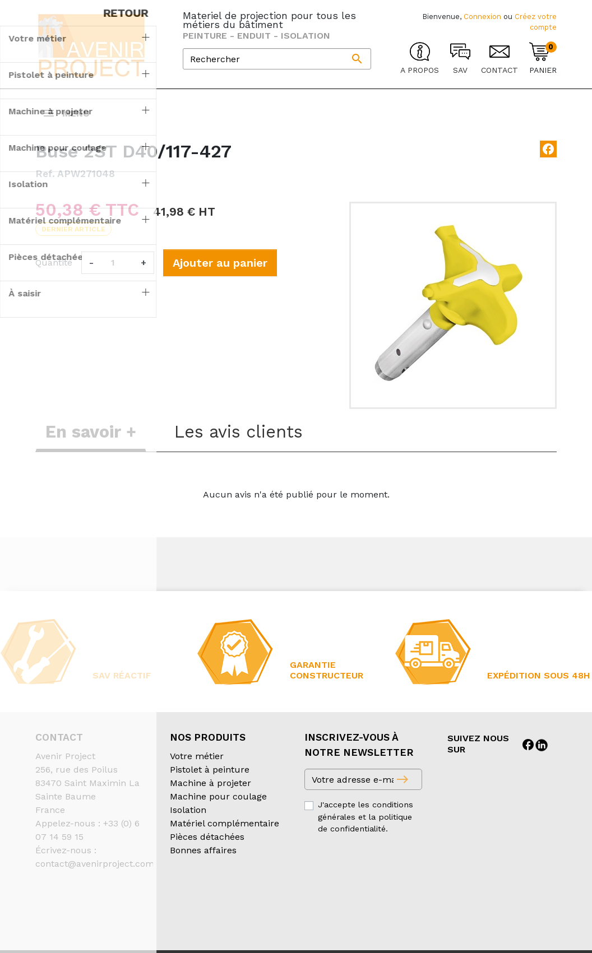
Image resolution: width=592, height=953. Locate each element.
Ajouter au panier (220, 274)
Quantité (53, 273)
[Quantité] (117, 274)
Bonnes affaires (203, 861)
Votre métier (197, 767)
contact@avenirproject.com (94, 875)
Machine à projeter (210, 794)
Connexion (482, 16)
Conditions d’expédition (223, 910)
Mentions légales (317, 910)
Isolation (188, 821)
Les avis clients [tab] (238, 443)
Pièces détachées (207, 848)
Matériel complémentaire (224, 834)
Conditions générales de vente (100, 910)
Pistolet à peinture (209, 780)
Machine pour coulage (218, 807)
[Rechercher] (277, 58)
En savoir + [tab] (90, 443)
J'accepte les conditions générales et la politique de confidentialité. (365, 827)
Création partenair (80, 924)
